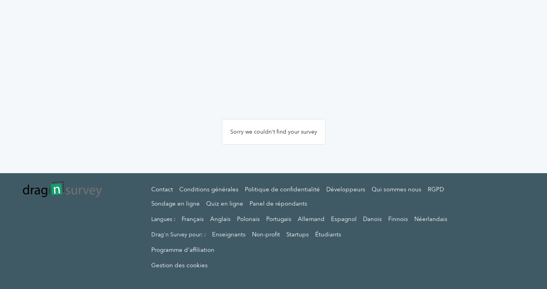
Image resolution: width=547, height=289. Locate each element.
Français (193, 219)
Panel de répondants (278, 204)
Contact (162, 189)
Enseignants (229, 234)
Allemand (311, 219)
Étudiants (328, 234)
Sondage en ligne (175, 204)
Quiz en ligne (224, 204)
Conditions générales (209, 189)
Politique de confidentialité (282, 189)
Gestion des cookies (179, 265)
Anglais (220, 219)
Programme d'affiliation (182, 250)
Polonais (248, 219)
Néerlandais (430, 219)
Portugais (278, 219)
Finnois (398, 219)
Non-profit (266, 234)
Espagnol (344, 219)
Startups (297, 234)
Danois (372, 219)
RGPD (436, 189)
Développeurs (345, 189)
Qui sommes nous (396, 189)
